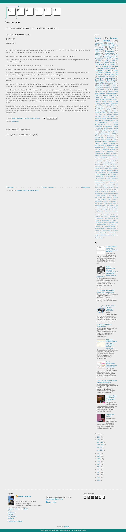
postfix (108, 139)
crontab (112, 193)
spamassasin (98, 201)
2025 (99, 440)
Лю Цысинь (104, 216)
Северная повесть (111, 228)
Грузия (97, 143)
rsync (114, 199)
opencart (103, 199)
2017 (99, 472)
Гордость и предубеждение (105, 78)
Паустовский (98, 222)
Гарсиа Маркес (113, 112)
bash (108, 70)
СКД (107, 176)
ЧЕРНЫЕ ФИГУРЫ (105, 235)
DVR (117, 157)
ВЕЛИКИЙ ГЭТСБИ (100, 112)
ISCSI (104, 186)
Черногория (99, 49)
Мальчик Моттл (113, 147)
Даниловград (104, 209)
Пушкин (114, 174)
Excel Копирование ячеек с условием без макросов (111, 364)
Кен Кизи (109, 145)
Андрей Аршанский (24, 496)
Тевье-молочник (106, 230)
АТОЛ (106, 203)
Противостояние (99, 107)
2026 (99, 437)
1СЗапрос (113, 84)
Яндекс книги (12, 516)
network (97, 63)
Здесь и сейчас (99, 145)
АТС (98, 130)
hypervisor (99, 160)
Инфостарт (11, 513)
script (101, 47)
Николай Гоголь (113, 82)
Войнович (97, 164)
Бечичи (106, 205)
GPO (114, 109)
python (109, 111)
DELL (116, 184)
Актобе (110, 91)
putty (107, 160)
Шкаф (114, 180)
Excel (106, 61)
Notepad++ (103, 159)
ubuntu (109, 59)
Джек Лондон (111, 80)
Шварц (114, 235)
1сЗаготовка (99, 59)
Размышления (99, 153)
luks (101, 197)
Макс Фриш (105, 103)
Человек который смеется (106, 68)
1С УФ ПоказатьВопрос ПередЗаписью (104, 325)
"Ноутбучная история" (110, 415)
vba (115, 111)
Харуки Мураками (99, 178)
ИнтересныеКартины (110, 45)
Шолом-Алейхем (105, 134)
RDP (117, 187)
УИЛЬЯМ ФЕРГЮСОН (101, 234)
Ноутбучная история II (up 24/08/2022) (44, 28)
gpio (110, 195)
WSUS (96, 191)
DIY (99, 61)
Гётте (98, 209)
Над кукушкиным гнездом (106, 149)
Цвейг (96, 235)
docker (106, 128)
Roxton (104, 189)
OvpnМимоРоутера (113, 159)
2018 (99, 469)
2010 (99, 480)
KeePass (102, 91)
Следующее (10, 187)
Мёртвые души (100, 82)
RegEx (98, 189)
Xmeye (102, 191)
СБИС (113, 97)
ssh (109, 201)
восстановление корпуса (109, 155)
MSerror (97, 53)
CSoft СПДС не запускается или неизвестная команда (107, 381)
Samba (97, 111)
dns (117, 193)
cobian (97, 139)
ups (96, 203)
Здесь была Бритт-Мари (111, 210)
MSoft (97, 51)
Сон (108, 89)
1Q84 (96, 157)
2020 (99, 464)
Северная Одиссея (100, 228)
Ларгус (105, 147)
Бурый (116, 205)
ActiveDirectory (99, 135)
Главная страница (48, 187)
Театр (114, 153)
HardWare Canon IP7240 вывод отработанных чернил (111, 398)
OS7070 (115, 126)
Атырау (111, 43)
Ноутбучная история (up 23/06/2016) (17, 28)
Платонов (111, 222)
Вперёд (106, 41)
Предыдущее (85, 187)
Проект (105, 97)
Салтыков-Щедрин (110, 226)
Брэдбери (98, 141)
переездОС (112, 182)
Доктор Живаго (109, 63)
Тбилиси (97, 230)
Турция (97, 155)
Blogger (66, 526)
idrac (96, 197)
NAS (101, 187)
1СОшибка (98, 55)
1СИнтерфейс (99, 85)
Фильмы (114, 38)
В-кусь (111, 47)
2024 (99, 453)
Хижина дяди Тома (111, 74)
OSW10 (107, 187)
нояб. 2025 (100, 445)
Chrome (112, 157)
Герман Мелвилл (106, 164)
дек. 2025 (100, 442)
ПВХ (109, 132)
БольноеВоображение (109, 162)
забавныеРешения (100, 182)
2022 (99, 459)
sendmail (113, 160)
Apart (104, 184)
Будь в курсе (52, 502)
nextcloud (115, 197)
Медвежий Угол (114, 216)
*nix (113, 61)
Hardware (112, 76)
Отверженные (109, 53)
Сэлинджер (113, 176)
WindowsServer (111, 137)
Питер (105, 222)
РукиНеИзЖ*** (99, 109)
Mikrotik (108, 55)
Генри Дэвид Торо (113, 207)
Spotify (26, 509)
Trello (110, 189)
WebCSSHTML (99, 137)
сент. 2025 (100, 450)
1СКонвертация (104, 157)
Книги (98, 38)
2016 (99, 475)
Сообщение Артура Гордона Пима (105, 99)
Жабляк (105, 143)
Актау (114, 139)
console (106, 193)
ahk (107, 191)
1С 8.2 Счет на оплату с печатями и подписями (111, 308)
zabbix (116, 70)
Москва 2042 (102, 172)
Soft (114, 135)
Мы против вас (109, 218)
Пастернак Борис (100, 64)
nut (98, 199)
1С (96, 45)
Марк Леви (98, 120)
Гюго (112, 49)
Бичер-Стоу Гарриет (104, 72)
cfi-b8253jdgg (98, 193)
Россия (112, 107)
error (102, 139)
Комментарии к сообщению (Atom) (28, 190)
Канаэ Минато (106, 214)
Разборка (97, 226)
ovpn (111, 128)
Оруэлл (114, 220)
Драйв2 (10, 515)
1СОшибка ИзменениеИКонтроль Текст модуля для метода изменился (111, 344)
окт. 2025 (100, 447)
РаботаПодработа (109, 57)
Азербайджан (106, 66)
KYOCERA (111, 186)
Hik (98, 159)
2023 (99, 456)
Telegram (11, 518)
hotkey (114, 195)
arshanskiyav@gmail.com (54, 499)
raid (109, 199)
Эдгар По (98, 101)
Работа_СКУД (112, 224)
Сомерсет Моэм (102, 84)
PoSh (116, 59)
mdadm (111, 101)
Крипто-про (108, 168)
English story (15, 121)
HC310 (99, 186)
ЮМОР (114, 134)
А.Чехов (97, 162)
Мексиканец (100, 218)
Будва (111, 205)
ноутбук (108, 109)
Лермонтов (98, 95)
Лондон (97, 216)
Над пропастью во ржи (103, 174)
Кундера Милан (111, 93)
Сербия (108, 153)
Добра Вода (100, 210)
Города (100, 114)
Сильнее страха (108, 120)
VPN (115, 189)
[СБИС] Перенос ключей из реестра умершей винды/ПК (112, 249)
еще (15, 509)
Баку (116, 66)
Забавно (113, 143)
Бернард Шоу (98, 205)
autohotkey (113, 191)
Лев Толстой (100, 89)
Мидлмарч (110, 170)
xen (101, 203)
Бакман (114, 85)
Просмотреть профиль (15, 521)
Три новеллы (112, 232)
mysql (109, 197)
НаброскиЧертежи (113, 172)
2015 (99, 477)
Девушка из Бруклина (111, 87)
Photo (112, 187)
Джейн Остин (99, 80)
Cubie (104, 101)
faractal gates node (102, 195)
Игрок (103, 132)
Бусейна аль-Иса (101, 207)
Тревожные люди (101, 232)
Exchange (108, 126)
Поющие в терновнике (104, 151)
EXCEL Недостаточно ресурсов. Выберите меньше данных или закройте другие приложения (107, 272)
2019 (99, 467)
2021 (99, 461)
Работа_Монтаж (99, 176)
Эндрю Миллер (99, 237)
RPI (108, 135)
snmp (116, 128)
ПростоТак (101, 76)
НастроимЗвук (105, 220)
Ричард (112, 64)
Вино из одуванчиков (109, 141)
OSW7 (107, 85)
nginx (103, 111)
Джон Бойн (113, 166)
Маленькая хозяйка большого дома (105, 118)
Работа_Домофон (101, 224)
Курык (114, 214)
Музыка (10, 509)
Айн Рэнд (113, 203)
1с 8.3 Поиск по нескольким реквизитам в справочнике (105, 291)
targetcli (114, 201)
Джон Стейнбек (114, 209)
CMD (96, 66)
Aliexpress (97, 184)
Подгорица (109, 51)
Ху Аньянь (113, 234)
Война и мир (99, 87)
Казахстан (99, 43)
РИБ (117, 222)
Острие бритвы (110, 105)
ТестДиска (115, 230)
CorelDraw (110, 184)
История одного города (103, 212)
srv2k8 (105, 201)
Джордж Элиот (99, 168)
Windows (99, 128)
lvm (105, 197)
